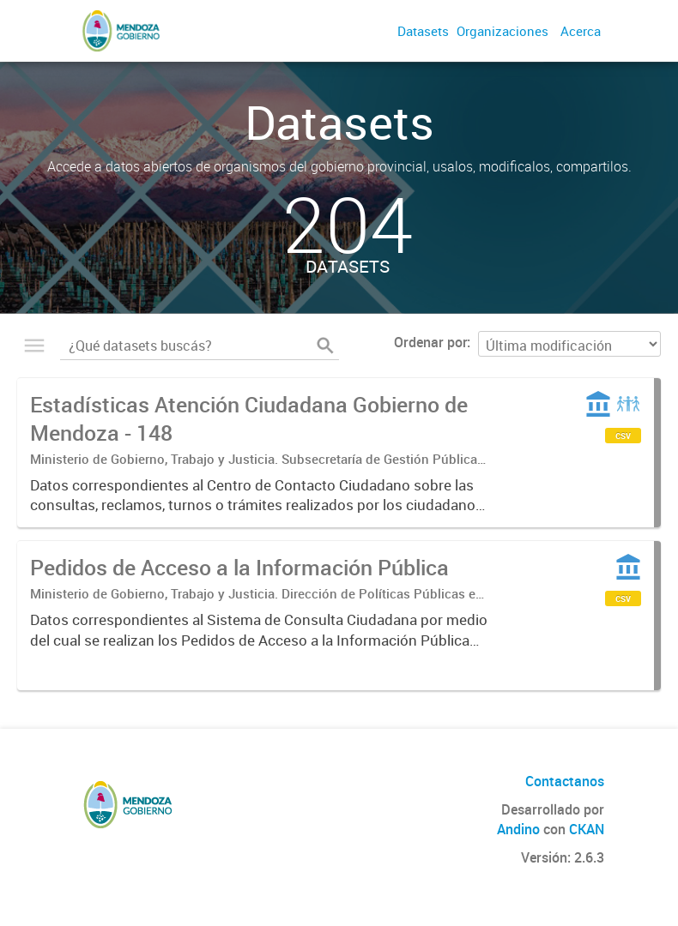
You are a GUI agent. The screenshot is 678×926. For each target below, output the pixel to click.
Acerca (580, 30)
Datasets (423, 30)
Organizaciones (502, 30)
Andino (518, 829)
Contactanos (564, 781)
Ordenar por (430, 342)
